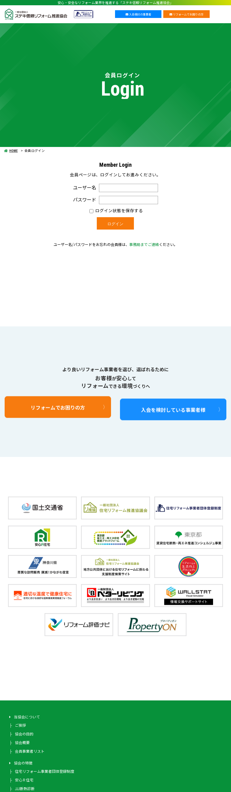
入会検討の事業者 (138, 14)
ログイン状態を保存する (116, 210)
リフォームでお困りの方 (186, 14)
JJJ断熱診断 (25, 788)
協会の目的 (24, 733)
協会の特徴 (23, 762)
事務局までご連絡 (144, 244)
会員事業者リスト (30, 751)
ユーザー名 (84, 187)
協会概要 (22, 742)
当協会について (27, 716)
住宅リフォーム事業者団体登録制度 (44, 771)
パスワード (84, 199)
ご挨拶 (20, 725)
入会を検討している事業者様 (173, 422)
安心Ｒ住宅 (24, 779)
